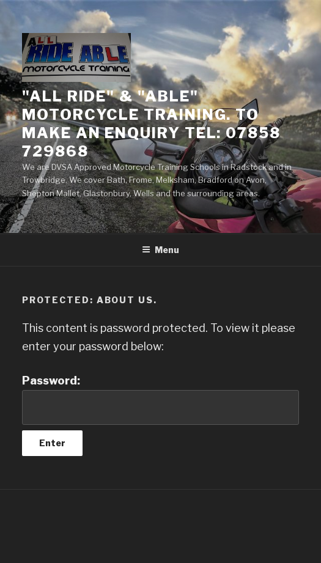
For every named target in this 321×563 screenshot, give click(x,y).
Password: (160, 399)
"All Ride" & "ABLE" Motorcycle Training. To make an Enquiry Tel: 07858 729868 (151, 123)
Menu (160, 250)
